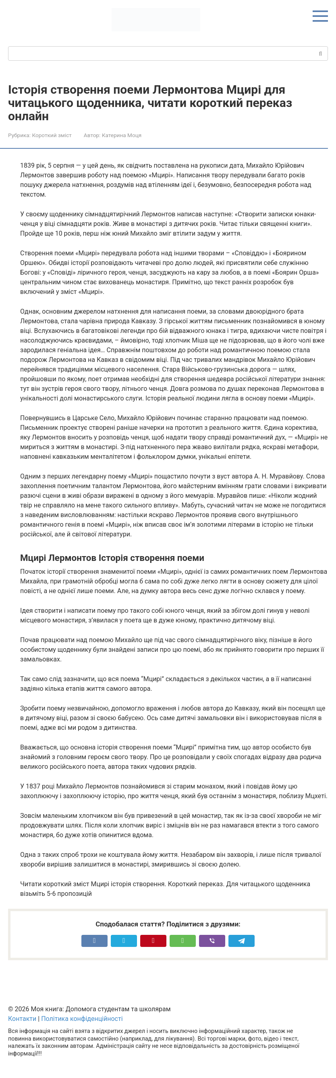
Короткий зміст (51, 135)
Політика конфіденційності (81, 1019)
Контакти (22, 1019)
